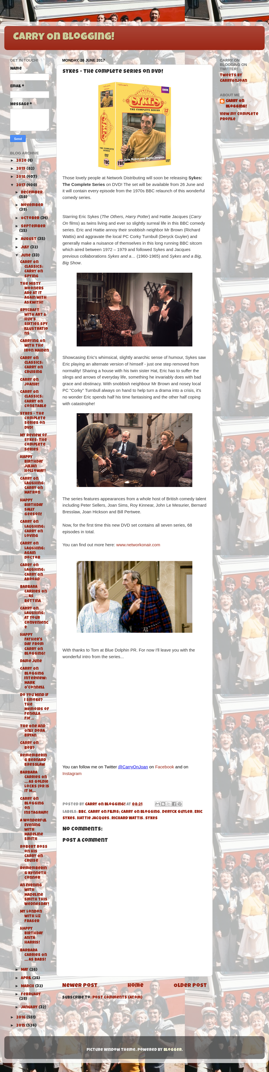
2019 (21, 169)
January (29, 1008)
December (32, 193)
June (26, 256)
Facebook (164, 767)
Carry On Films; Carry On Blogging (124, 812)
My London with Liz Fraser (31, 916)
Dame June (31, 661)
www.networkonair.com (138, 545)
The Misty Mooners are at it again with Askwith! (33, 293)
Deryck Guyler (177, 812)
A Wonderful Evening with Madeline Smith (33, 830)
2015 (21, 1026)
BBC (82, 812)
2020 (21, 161)
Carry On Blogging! (63, 37)
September (33, 226)
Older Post (190, 986)
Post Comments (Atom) (117, 998)
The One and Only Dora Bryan (32, 731)
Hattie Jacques (93, 818)
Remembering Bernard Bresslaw (33, 760)
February (31, 995)
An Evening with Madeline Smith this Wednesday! (34, 895)
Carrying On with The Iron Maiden (34, 346)
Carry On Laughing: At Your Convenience (34, 618)
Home (135, 986)
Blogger (172, 1050)
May (25, 970)
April (26, 978)
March (28, 986)
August (29, 239)
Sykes (151, 818)
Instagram (72, 773)
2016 (21, 1018)
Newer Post (79, 986)
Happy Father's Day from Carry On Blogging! (32, 644)
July (25, 248)
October (30, 218)
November (32, 205)
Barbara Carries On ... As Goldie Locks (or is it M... (34, 782)
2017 (21, 185)
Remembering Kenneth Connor (33, 873)
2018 (21, 177)
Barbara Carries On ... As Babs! (33, 955)
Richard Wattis (127, 818)
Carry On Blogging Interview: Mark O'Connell (33, 678)
